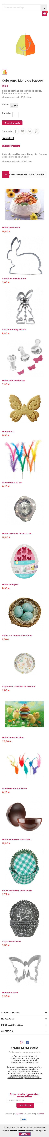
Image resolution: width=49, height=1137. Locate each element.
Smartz (41, 1114)
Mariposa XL (8, 431)
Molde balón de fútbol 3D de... (17, 533)
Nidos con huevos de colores (17, 635)
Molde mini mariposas (13, 380)
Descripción (11, 146)
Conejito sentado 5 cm (14, 278)
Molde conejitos (10, 584)
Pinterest (36, 131)
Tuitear (22, 131)
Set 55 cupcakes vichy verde (17, 890)
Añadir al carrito (12, 123)
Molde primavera (11, 227)
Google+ (29, 131)
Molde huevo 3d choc (13, 737)
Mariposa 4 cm (10, 992)
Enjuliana (19, 1114)
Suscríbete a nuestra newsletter (24, 1095)
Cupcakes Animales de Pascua (18, 686)
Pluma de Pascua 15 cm (14, 788)
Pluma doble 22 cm (12, 482)
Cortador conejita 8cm (14, 329)
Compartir (15, 131)
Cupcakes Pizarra (11, 941)
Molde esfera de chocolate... (17, 839)
